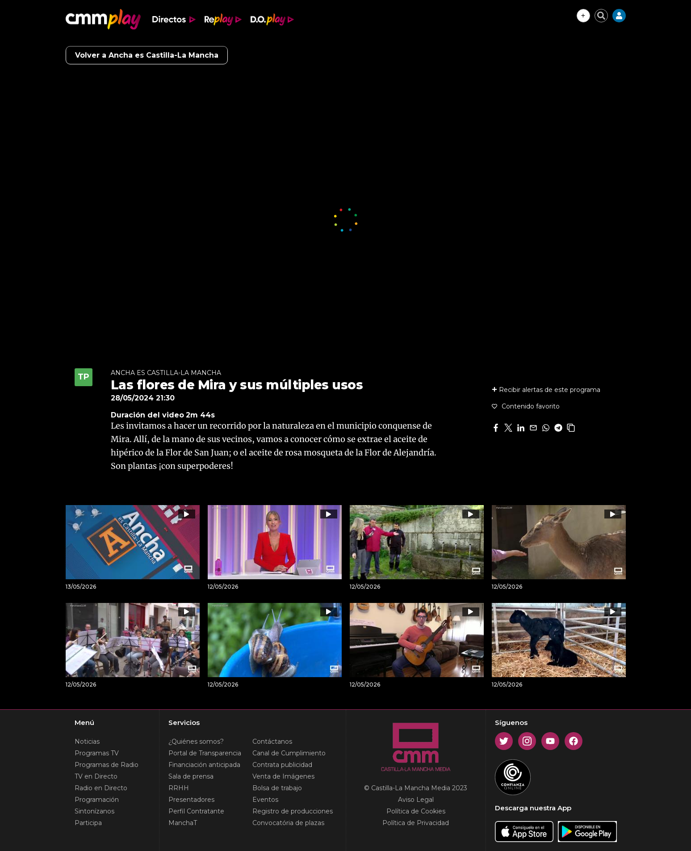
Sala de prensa (191, 776)
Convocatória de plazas (288, 823)
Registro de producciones (292, 811)
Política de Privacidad (415, 823)
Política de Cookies (415, 811)
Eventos (265, 800)
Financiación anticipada (204, 765)
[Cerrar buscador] (601, 15)
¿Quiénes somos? (196, 741)
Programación (97, 800)
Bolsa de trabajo (277, 788)
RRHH (178, 788)
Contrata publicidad (282, 765)
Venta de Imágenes (283, 776)
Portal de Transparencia (204, 753)
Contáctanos (272, 741)
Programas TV (97, 753)
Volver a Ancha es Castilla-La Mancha (146, 55)
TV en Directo (96, 776)
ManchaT (182, 823)
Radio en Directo (101, 788)
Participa (88, 823)
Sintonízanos (94, 811)
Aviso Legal (416, 800)
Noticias (87, 741)
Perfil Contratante (196, 811)
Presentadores (191, 800)
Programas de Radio (106, 765)
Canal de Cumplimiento (289, 753)
